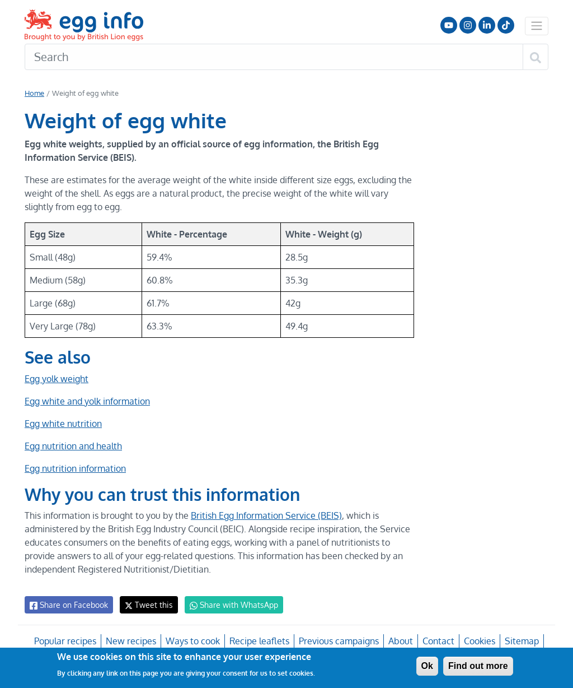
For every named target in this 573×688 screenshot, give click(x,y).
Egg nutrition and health (73, 446)
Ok (427, 666)
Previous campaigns (338, 641)
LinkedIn (486, 25)
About (400, 641)
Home (34, 93)
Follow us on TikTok (505, 25)
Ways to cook (193, 641)
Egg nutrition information (75, 468)
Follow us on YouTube (448, 25)
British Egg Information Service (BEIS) (264, 515)
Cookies (478, 641)
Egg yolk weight (56, 378)
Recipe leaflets (259, 641)
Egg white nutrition (63, 423)
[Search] (274, 57)
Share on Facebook (68, 605)
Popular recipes (67, 641)
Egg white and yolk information (87, 401)
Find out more (478, 666)
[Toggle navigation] (536, 26)
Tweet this (146, 605)
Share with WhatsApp (228, 605)
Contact (437, 641)
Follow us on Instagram (467, 25)
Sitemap (520, 641)
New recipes (131, 641)
